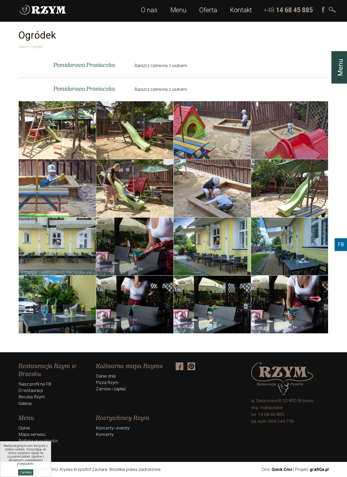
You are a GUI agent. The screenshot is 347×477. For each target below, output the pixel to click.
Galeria (23, 47)
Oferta (208, 10)
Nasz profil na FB (34, 384)
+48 (288, 10)
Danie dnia (106, 376)
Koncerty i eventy (112, 427)
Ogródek (37, 47)
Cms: (277, 469)
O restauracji (30, 390)
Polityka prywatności (38, 440)
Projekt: (312, 469)
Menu (178, 10)
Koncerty (105, 434)
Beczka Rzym (31, 396)
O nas (149, 10)
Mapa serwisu (32, 434)
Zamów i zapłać (111, 388)
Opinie (24, 427)
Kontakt (241, 10)
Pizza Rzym (107, 382)
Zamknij (25, 472)
